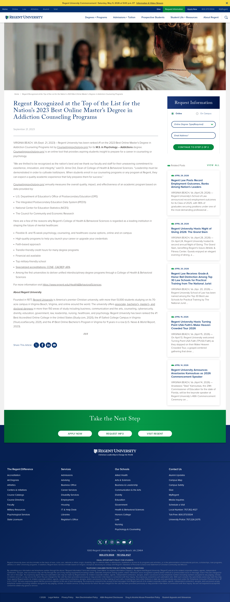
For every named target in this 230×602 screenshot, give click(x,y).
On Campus (205, 113)
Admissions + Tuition (124, 17)
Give (159, 9)
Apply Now (192, 9)
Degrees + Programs (96, 17)
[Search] (226, 17)
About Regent (211, 17)
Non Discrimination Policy (87, 597)
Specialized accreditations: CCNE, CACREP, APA (43, 267)
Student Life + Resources (184, 17)
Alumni (46, 9)
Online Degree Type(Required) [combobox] (188, 124)
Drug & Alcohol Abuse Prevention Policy (142, 597)
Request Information (174, 9)
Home (5, 9)
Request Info (115, 433)
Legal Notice (53, 597)
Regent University (43, 299)
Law (24, 9)
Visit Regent (155, 433)
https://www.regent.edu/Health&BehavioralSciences (72, 284)
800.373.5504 (208, 9)
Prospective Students (152, 17)
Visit (56, 9)
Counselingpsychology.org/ (72, 147)
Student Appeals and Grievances (176, 597)
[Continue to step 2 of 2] (193, 147)
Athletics (34, 9)
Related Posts (178, 165)
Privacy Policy (67, 597)
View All (213, 165)
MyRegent (223, 9)
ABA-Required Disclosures (111, 597)
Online (15, 9)
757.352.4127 (124, 555)
